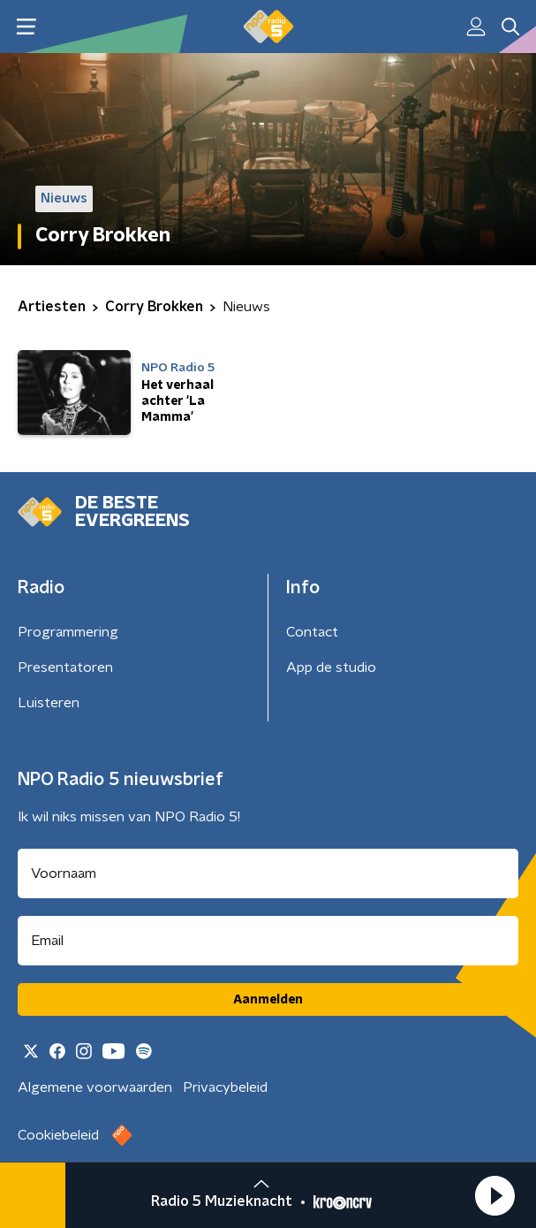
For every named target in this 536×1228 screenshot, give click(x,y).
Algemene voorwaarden (95, 1087)
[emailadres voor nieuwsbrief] (268, 940)
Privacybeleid (225, 1087)
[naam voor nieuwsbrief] (268, 873)
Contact (312, 632)
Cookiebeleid (58, 1135)
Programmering (68, 632)
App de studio (331, 667)
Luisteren (48, 703)
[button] (494, 1195)
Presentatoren (65, 667)
